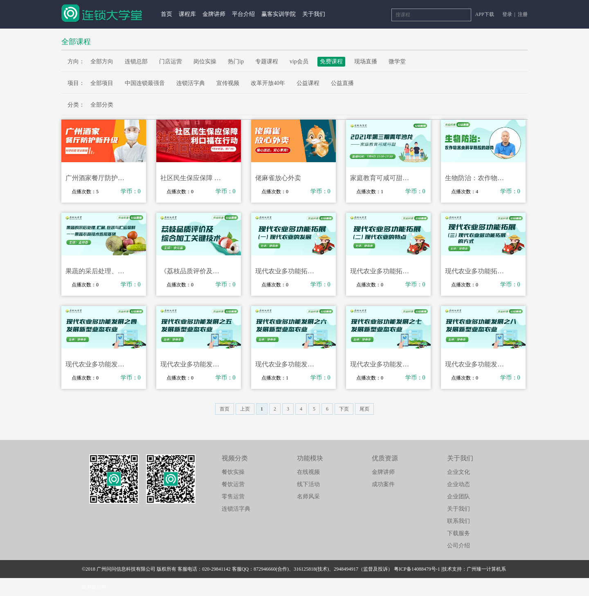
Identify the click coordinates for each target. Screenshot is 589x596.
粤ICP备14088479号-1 (417, 569)
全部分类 (101, 105)
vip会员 (299, 61)
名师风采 (308, 496)
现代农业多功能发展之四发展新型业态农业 (97, 364)
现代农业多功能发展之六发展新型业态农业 (287, 364)
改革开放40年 (268, 83)
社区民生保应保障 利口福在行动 (192, 177)
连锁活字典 (190, 83)
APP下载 (484, 14)
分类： (76, 105)
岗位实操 (204, 61)
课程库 (187, 14)
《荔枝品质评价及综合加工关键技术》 (192, 271)
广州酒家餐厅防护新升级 (97, 177)
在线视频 (308, 472)
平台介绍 (243, 14)
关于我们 (313, 14)
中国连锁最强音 (145, 83)
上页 (245, 409)
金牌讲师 (213, 14)
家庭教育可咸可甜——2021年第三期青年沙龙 (382, 177)
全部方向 (101, 61)
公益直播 (342, 83)
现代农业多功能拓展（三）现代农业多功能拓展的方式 (477, 271)
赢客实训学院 (278, 14)
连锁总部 (136, 61)
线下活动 (308, 484)
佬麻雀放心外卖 (278, 177)
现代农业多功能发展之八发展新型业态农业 (477, 364)
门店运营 (170, 61)
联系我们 (458, 521)
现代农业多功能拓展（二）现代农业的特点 (382, 271)
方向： (76, 61)
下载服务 (458, 533)
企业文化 (458, 472)
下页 (344, 409)
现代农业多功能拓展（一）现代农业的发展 (287, 271)
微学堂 (397, 61)
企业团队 (458, 496)
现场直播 (365, 61)
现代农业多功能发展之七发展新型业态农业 (382, 364)
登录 (507, 14)
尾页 (364, 409)
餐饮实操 (233, 472)
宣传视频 (227, 83)
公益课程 (308, 83)
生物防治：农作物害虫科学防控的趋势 (477, 177)
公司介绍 (458, 545)
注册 (523, 14)
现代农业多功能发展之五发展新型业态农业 (192, 364)
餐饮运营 (233, 484)
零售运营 (233, 496)
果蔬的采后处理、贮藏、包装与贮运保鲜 (97, 271)
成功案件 (383, 484)
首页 (166, 14)
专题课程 (266, 61)
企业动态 (458, 484)
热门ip (236, 61)
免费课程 (331, 61)
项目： (76, 83)
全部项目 (101, 83)
